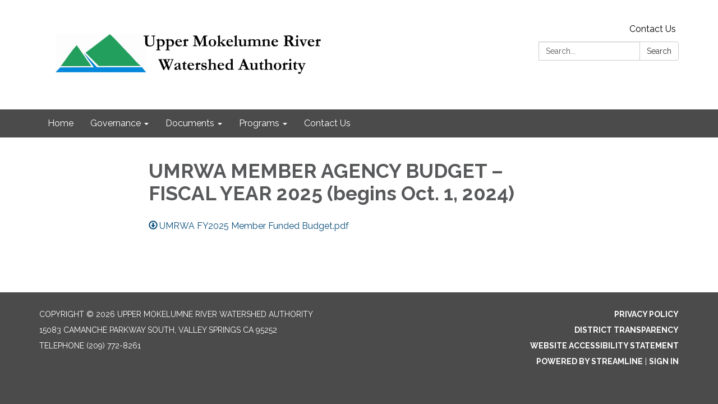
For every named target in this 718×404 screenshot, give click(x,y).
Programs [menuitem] (259, 123)
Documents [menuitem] (189, 123)
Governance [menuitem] (115, 123)
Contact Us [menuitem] (327, 123)
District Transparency (626, 329)
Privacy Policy (646, 314)
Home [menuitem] (60, 123)
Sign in (664, 361)
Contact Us (652, 29)
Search (659, 51)
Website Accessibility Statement (604, 345)
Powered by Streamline (589, 361)
